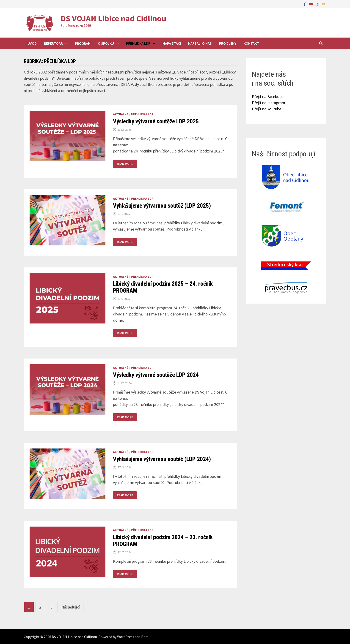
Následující (70, 607)
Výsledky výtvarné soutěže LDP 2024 (156, 375)
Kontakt (251, 43)
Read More (125, 164)
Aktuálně (120, 114)
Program (83, 43)
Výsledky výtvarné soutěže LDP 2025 (156, 121)
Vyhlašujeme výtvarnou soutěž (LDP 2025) (162, 205)
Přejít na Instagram (268, 102)
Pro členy (227, 43)
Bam (145, 636)
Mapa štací (172, 43)
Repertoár (53, 43)
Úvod (32, 43)
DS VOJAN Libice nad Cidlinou (113, 18)
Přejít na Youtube (266, 108)
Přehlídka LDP (138, 43)
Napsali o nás (200, 43)
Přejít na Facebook (268, 96)
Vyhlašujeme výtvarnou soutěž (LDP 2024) (162, 459)
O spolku (106, 43)
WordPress (125, 636)
